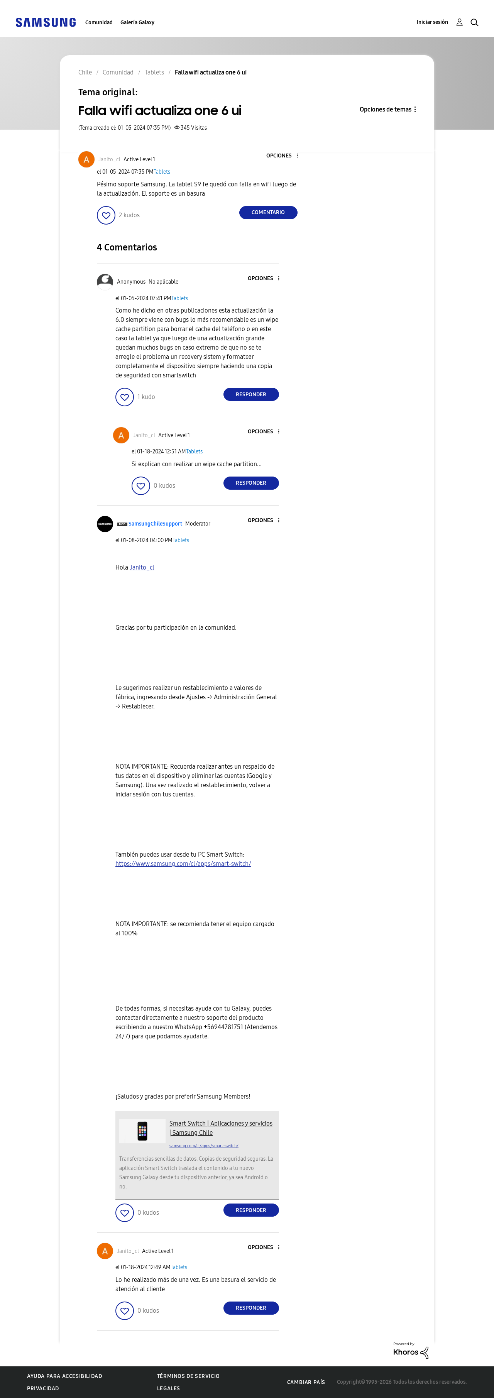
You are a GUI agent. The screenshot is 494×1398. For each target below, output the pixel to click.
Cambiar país (306, 1382)
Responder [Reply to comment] (251, 394)
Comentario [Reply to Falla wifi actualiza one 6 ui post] (268, 212)
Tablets (162, 172)
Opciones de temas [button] (385, 109)
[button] (284, 156)
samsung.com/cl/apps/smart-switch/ (204, 1145)
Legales (168, 1388)
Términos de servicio (188, 1376)
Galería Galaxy (137, 22)
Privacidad (43, 1388)
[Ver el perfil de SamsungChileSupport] (155, 524)
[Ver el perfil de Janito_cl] (109, 159)
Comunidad (99, 22)
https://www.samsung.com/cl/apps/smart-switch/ (183, 863)
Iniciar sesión (432, 22)
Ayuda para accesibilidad (64, 1376)
